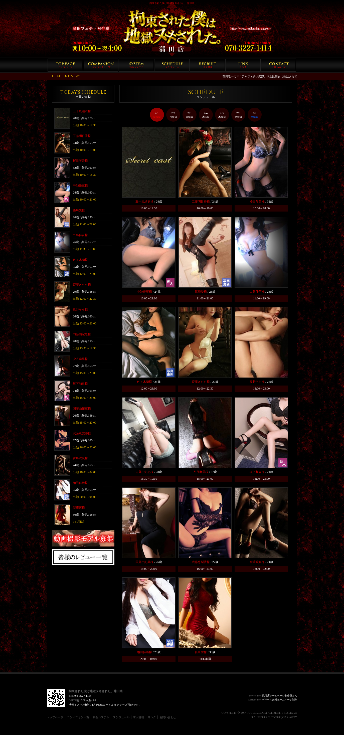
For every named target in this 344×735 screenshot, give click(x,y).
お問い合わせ (278, 65)
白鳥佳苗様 (80, 235)
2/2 (173, 114)
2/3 (189, 114)
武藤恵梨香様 (82, 433)
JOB (283, 717)
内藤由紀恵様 (82, 334)
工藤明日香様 (82, 136)
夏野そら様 (80, 309)
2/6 (238, 114)
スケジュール (172, 65)
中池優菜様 (80, 185)
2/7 (254, 114)
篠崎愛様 (79, 210)
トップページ (65, 65)
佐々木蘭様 (80, 260)
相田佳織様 (80, 483)
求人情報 (207, 65)
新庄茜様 (79, 507)
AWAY (293, 717)
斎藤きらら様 (82, 284)
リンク (243, 65)
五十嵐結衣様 (82, 111)
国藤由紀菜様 (82, 408)
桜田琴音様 (80, 160)
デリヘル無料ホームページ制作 (279, 699)
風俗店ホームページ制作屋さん (279, 695)
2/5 (222, 114)
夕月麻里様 (80, 359)
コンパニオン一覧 (100, 65)
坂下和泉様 (80, 384)
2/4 (206, 114)
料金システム (136, 65)
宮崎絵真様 (80, 458)
